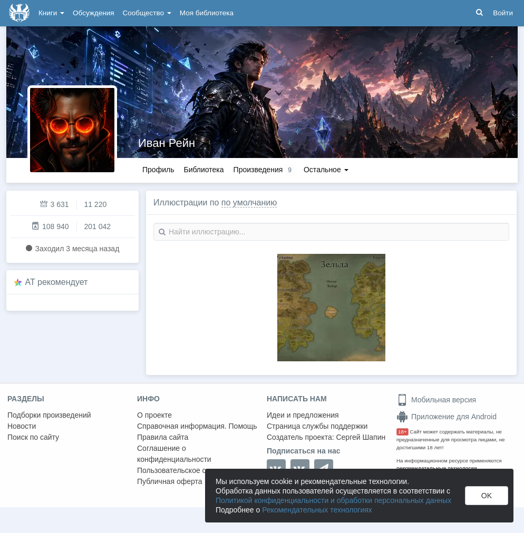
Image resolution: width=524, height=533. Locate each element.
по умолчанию (249, 202)
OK (486, 495)
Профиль (158, 169)
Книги (51, 13)
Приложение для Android (446, 416)
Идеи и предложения (303, 415)
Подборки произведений (49, 415)
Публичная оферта (169, 481)
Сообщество (147, 13)
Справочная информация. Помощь (197, 426)
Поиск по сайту (33, 437)
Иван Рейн (166, 143)
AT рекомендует (56, 282)
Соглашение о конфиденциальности (174, 453)
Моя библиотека (207, 13)
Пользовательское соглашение (190, 470)
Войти (503, 13)
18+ (402, 432)
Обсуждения (93, 13)
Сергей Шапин (360, 437)
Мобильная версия (436, 400)
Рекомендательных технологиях (317, 510)
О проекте (154, 415)
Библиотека (203, 169)
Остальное (326, 169)
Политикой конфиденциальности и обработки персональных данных (333, 500)
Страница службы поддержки (317, 426)
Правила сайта (162, 437)
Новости (21, 426)
